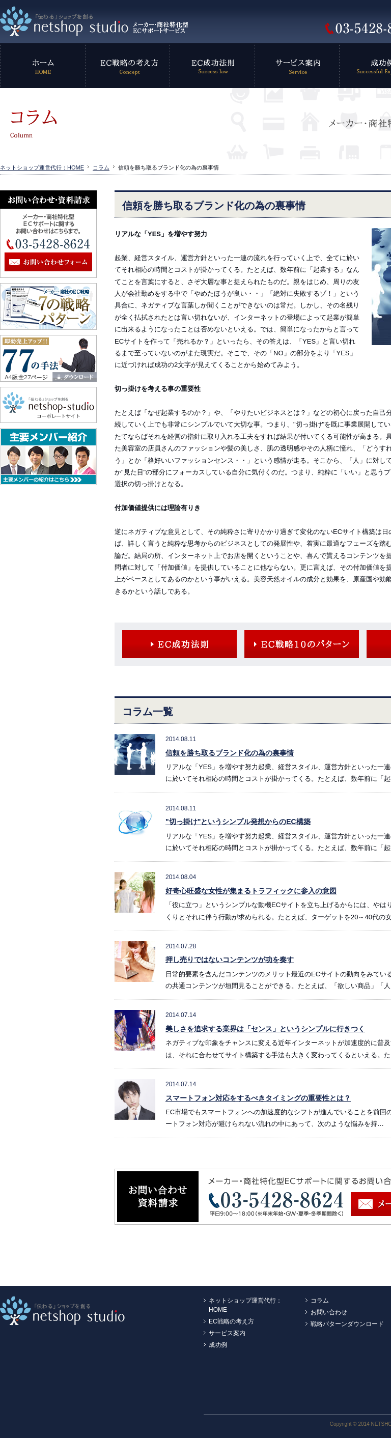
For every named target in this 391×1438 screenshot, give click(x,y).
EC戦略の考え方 (231, 1321)
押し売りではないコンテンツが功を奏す (229, 959)
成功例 (218, 1344)
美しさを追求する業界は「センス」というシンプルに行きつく (265, 1029)
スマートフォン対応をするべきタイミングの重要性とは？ (258, 1098)
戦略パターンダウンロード (347, 1324)
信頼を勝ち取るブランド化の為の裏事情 (229, 753)
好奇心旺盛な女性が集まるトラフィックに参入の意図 (251, 891)
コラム (101, 167)
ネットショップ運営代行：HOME (42, 167)
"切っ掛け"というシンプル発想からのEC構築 (238, 821)
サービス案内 (227, 1333)
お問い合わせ (329, 1312)
